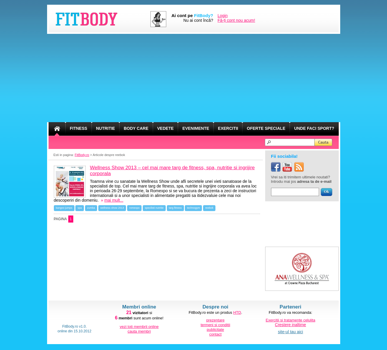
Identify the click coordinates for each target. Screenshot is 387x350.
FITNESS (78, 128)
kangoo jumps (64, 207)
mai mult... (114, 200)
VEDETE (165, 128)
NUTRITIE (105, 128)
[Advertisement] (193, 78)
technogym (193, 207)
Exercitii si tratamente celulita (290, 320)
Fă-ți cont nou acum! (236, 20)
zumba (91, 207)
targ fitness (175, 207)
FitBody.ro (82, 155)
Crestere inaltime (290, 324)
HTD (237, 312)
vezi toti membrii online (139, 326)
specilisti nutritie (154, 207)
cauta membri (139, 331)
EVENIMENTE (195, 128)
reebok (209, 207)
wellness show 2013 (112, 207)
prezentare (215, 320)
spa (79, 207)
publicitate (215, 329)
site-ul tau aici (290, 331)
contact (215, 334)
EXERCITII (228, 128)
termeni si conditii (215, 325)
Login (222, 15)
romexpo (134, 207)
